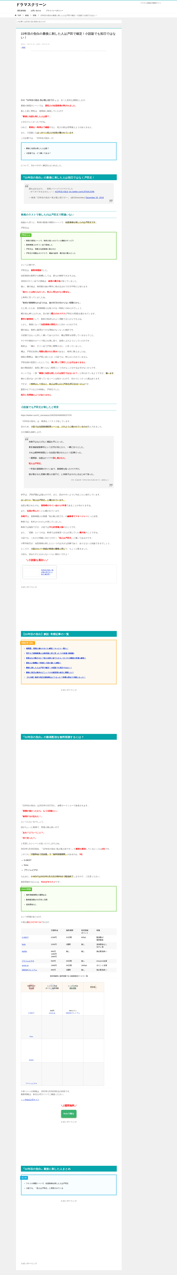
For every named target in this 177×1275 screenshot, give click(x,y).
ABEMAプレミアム (29, 970)
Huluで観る (68, 1113)
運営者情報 (21, 10)
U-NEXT (25, 937)
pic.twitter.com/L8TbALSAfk (81, 191)
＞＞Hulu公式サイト (30, 1100)
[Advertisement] (69, 606)
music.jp (25, 965)
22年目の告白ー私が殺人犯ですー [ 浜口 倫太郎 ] (47, 572)
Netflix (24, 951)
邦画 (23, 47)
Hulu (24, 944)
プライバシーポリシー (54, 10)
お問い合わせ (36, 10)
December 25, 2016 (95, 197)
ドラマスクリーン (31, 4)
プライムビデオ (28, 961)
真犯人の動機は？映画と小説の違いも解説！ (43, 663)
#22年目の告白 (61, 191)
